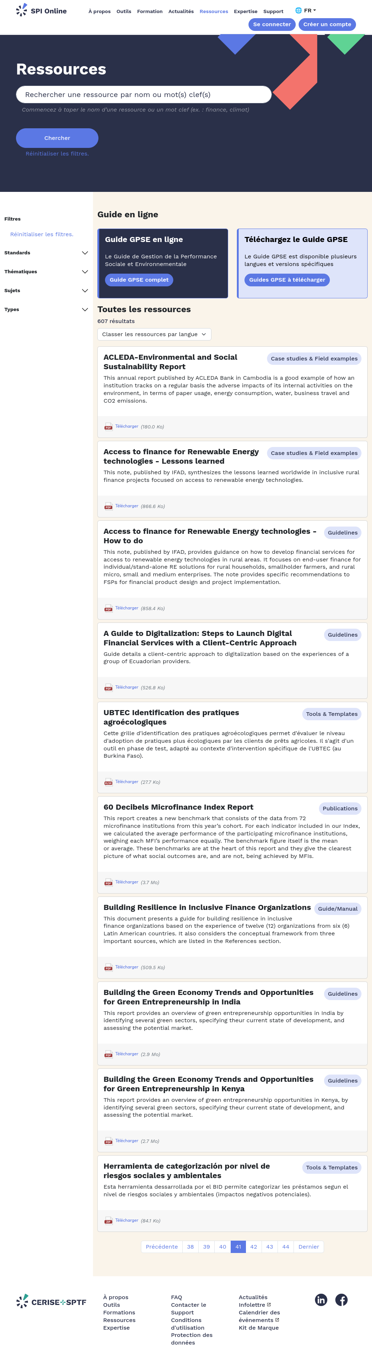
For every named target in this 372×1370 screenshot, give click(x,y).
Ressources (214, 11)
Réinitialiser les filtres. (57, 153)
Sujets (12, 290)
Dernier (308, 1246)
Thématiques (20, 271)
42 (253, 1246)
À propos (100, 11)
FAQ (176, 1297)
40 (222, 1246)
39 (206, 1246)
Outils (124, 11)
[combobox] (144, 94)
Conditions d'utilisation (188, 1324)
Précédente (162, 1246)
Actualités (181, 11)
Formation (150, 11)
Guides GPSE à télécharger (287, 279)
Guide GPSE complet (139, 279)
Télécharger (121, 427)
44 (286, 1246)
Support (273, 11)
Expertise (246, 11)
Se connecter (272, 24)
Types (11, 309)
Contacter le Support (188, 1308)
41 (238, 1246)
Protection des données (192, 1338)
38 (190, 1246)
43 (269, 1246)
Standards (17, 252)
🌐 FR (303, 10)
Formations (119, 1312)
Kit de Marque (259, 1327)
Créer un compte (327, 24)
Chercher (57, 137)
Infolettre (252, 1304)
